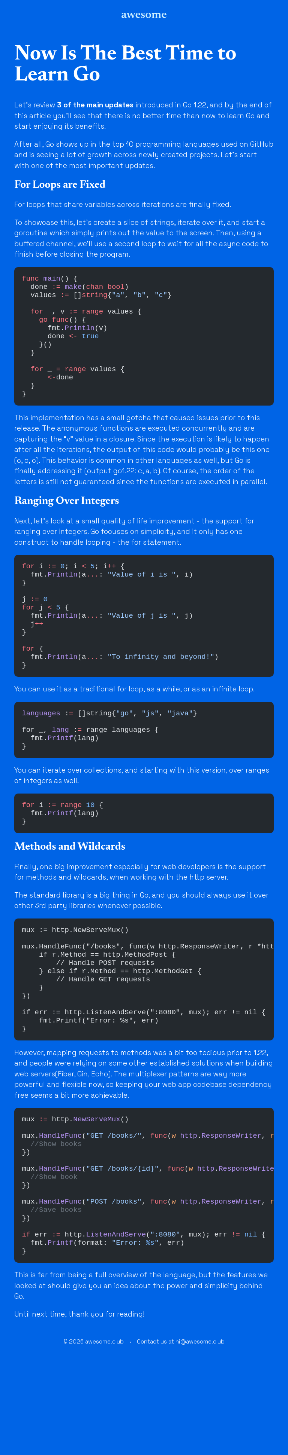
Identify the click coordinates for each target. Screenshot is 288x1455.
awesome (144, 15)
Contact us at (181, 1440)
